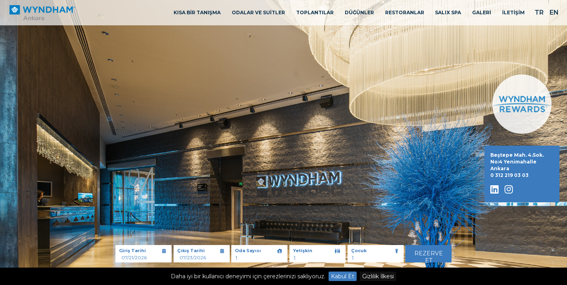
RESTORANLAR (404, 12)
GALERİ (481, 12)
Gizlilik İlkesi (378, 276)
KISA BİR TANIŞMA (197, 12)
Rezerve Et (428, 256)
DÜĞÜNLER (359, 12)
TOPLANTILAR (315, 12)
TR (539, 12)
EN (554, 12)
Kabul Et (342, 276)
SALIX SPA (448, 12)
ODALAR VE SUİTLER (258, 12)
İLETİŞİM (513, 12)
